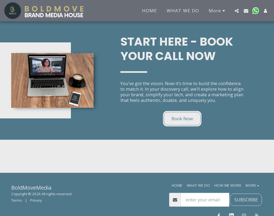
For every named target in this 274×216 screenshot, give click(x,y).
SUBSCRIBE (246, 200)
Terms (16, 200)
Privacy (36, 200)
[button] (236, 10)
